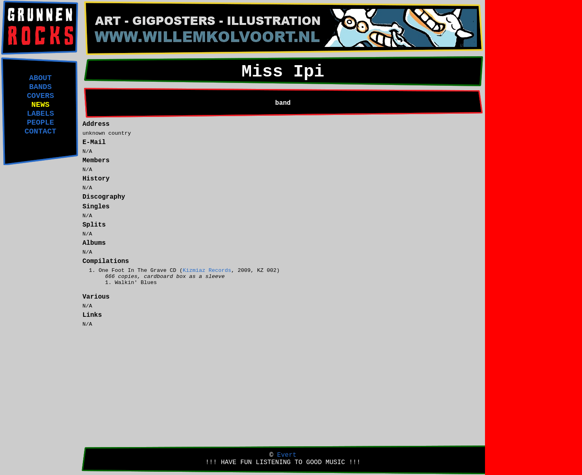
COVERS (40, 95)
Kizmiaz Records (207, 270)
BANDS (40, 87)
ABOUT (40, 78)
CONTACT (40, 131)
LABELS (40, 113)
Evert (287, 455)
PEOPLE (40, 122)
